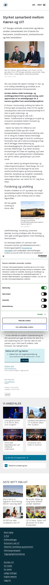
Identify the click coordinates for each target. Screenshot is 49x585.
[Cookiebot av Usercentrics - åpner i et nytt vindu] (38, 256)
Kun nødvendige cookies (24, 327)
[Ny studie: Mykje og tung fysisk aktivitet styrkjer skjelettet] (36, 486)
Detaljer (40, 314)
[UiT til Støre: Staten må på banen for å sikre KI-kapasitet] (36, 507)
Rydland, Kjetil (9, 357)
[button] (24, 350)
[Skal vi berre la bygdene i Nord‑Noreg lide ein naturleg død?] (13, 486)
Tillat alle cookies (24, 320)
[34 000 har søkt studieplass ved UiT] (13, 506)
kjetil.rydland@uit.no (10, 359)
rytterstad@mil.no (9, 372)
